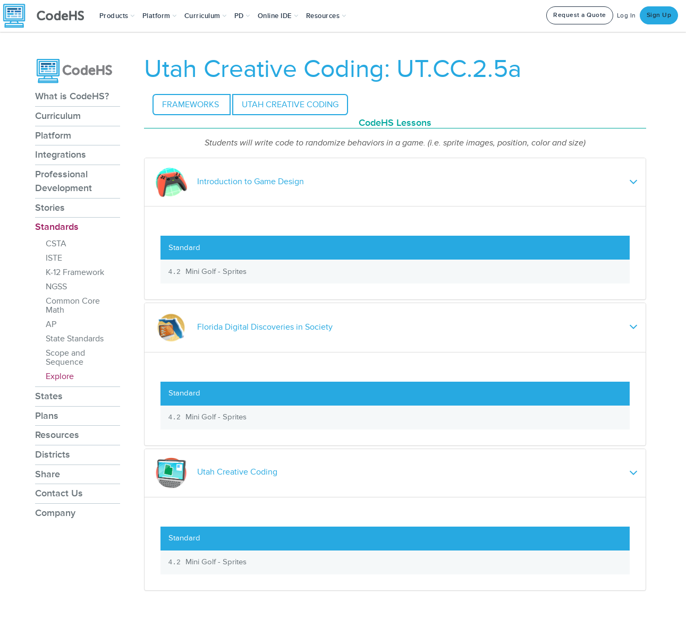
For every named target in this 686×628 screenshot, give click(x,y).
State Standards (75, 338)
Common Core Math (73, 305)
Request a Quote (579, 15)
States (49, 396)
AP (51, 324)
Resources (57, 435)
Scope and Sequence (65, 357)
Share (47, 474)
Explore (60, 376)
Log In (626, 16)
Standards (57, 227)
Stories (50, 207)
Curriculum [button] (205, 16)
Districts (52, 454)
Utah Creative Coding (290, 104)
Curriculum (58, 116)
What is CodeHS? (72, 96)
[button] (117, 16)
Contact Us (59, 493)
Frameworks (191, 104)
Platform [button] (159, 16)
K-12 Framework (75, 272)
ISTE (54, 258)
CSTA (56, 243)
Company (55, 513)
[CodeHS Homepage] (48, 16)
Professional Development (63, 181)
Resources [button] (326, 16)
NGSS (56, 286)
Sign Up (659, 15)
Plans (46, 415)
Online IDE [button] (278, 16)
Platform (53, 135)
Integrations (60, 154)
